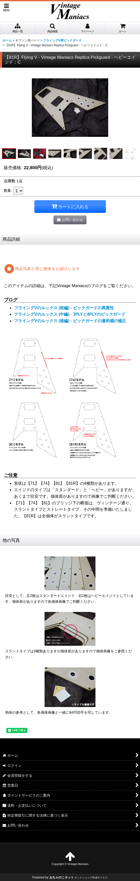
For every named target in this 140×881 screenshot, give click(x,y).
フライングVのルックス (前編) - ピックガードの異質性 (64, 308)
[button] (6, 7)
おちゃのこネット (61, 877)
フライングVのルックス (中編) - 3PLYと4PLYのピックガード (69, 314)
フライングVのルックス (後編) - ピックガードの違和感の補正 (70, 321)
